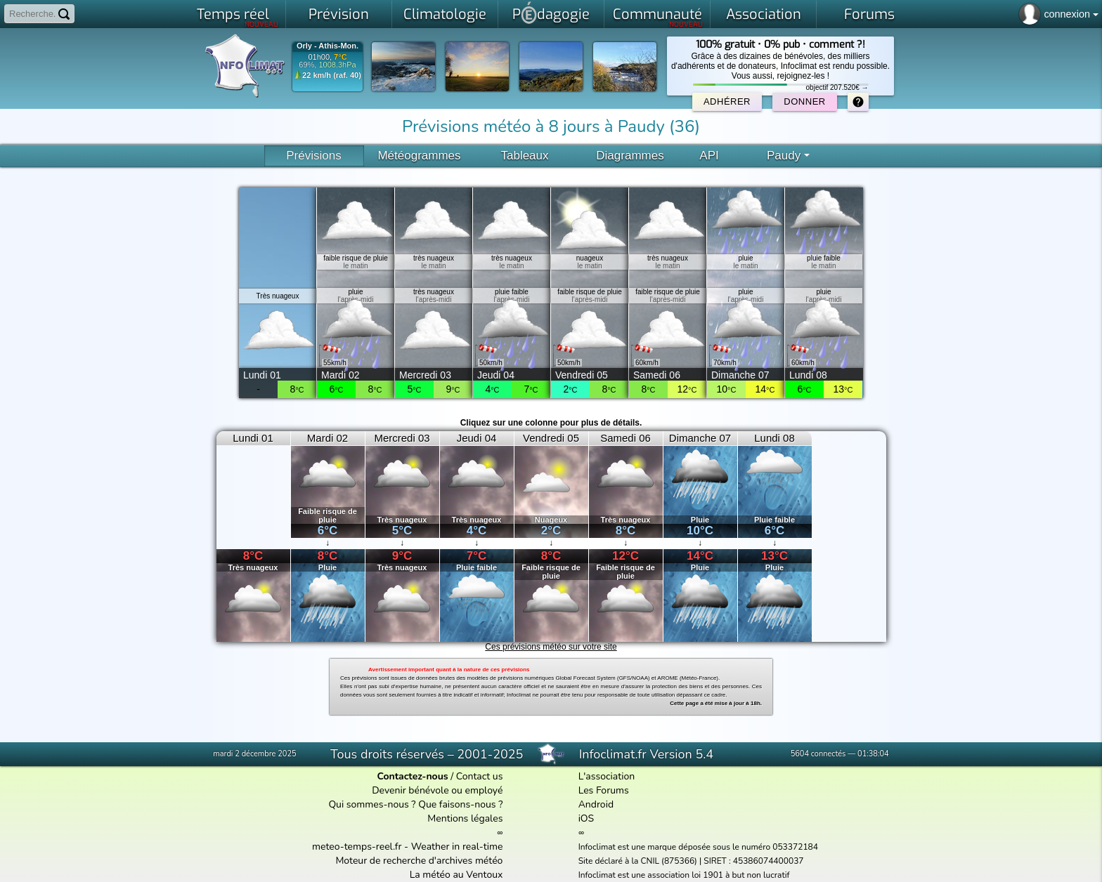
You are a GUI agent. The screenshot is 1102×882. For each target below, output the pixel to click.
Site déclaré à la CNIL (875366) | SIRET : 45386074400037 (691, 861)
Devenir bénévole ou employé (437, 790)
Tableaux (524, 155)
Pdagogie (551, 12)
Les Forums (603, 790)
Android (596, 804)
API (708, 155)
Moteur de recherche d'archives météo (419, 860)
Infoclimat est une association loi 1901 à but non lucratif (684, 875)
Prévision (339, 14)
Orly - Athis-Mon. (327, 46)
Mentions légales (465, 818)
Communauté (658, 17)
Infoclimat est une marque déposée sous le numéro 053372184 (698, 847)
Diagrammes (629, 155)
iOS (586, 818)
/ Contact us (440, 776)
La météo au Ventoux (456, 874)
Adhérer (727, 101)
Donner (804, 101)
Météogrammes (418, 155)
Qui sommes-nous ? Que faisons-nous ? (415, 804)
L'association (606, 776)
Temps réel (238, 17)
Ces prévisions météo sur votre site (550, 647)
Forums (869, 14)
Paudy (788, 155)
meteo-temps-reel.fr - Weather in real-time (407, 846)
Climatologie (444, 14)
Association (763, 14)
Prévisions (313, 155)
